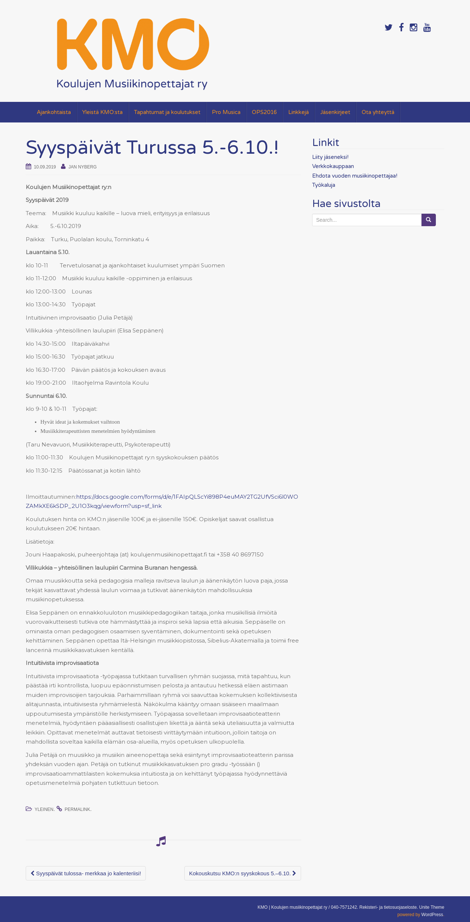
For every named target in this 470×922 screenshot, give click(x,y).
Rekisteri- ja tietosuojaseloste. (388, 907)
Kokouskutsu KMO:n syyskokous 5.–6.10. (242, 873)
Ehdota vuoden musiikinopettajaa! (354, 175)
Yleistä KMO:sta (102, 112)
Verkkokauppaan (333, 166)
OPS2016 (264, 112)
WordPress (432, 914)
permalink (77, 809)
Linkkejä (298, 112)
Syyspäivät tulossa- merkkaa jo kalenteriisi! (85, 873)
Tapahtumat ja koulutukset (167, 112)
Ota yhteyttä (378, 112)
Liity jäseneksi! (330, 157)
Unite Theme (431, 907)
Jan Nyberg (83, 167)
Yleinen (44, 809)
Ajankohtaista (54, 112)
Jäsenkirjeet (335, 112)
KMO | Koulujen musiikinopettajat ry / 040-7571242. (307, 907)
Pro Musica (226, 112)
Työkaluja (323, 185)
